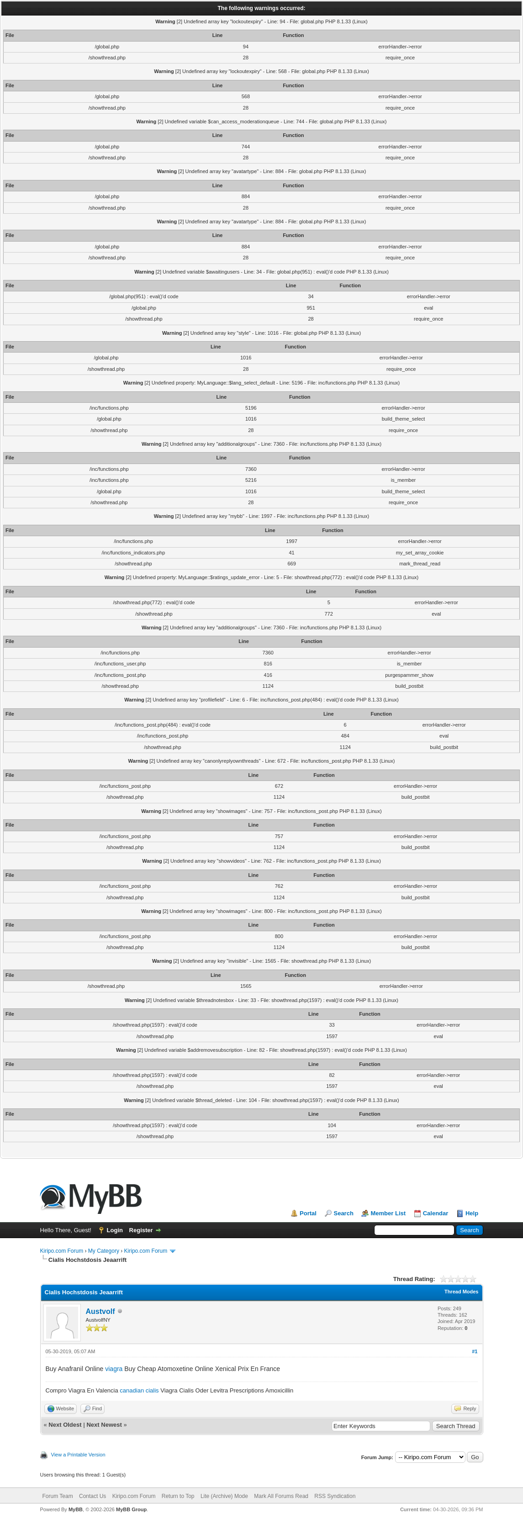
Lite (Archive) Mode (224, 1496)
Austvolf (100, 1311)
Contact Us (92, 1496)
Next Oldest (64, 1424)
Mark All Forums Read (281, 1496)
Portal (308, 1213)
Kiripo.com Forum (62, 1251)
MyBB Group (131, 1509)
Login (115, 1230)
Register (141, 1230)
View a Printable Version (78, 1454)
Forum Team (57, 1496)
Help (471, 1213)
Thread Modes (461, 1291)
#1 (474, 1351)
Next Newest (104, 1424)
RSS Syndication (334, 1496)
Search (343, 1213)
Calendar (436, 1213)
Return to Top (178, 1496)
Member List (388, 1213)
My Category (103, 1251)
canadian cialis (139, 1390)
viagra (113, 1368)
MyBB (76, 1509)
